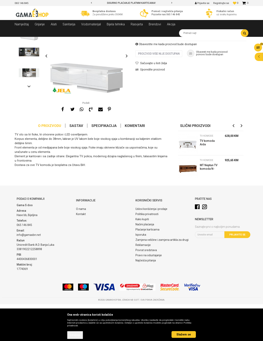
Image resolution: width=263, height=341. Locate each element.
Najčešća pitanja (145, 297)
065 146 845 (173, 14)
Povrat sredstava (146, 287)
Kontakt (81, 250)
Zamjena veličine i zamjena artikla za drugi (162, 276)
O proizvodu (49, 162)
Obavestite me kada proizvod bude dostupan (166, 81)
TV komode (84, 39)
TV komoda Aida (207, 179)
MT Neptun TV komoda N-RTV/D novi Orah (208, 204)
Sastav (76, 162)
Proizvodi (36, 39)
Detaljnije (75, 335)
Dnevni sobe (67, 39)
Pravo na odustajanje (148, 292)
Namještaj (50, 39)
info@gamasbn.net (29, 271)
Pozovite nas (159, 14)
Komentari (135, 162)
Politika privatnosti (146, 250)
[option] (131, 3)
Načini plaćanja (144, 261)
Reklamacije (143, 281)
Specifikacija (104, 162)
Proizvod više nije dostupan (159, 90)
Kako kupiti (142, 256)
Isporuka (140, 271)
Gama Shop (21, 39)
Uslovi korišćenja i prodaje (151, 245)
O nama (81, 245)
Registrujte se (221, 3)
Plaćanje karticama (147, 266)
